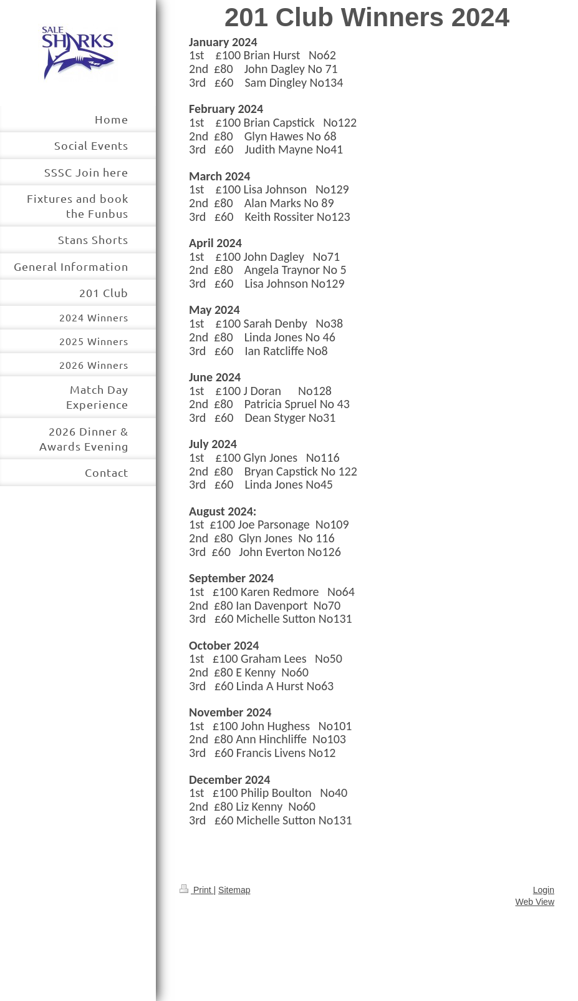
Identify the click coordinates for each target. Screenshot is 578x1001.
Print (197, 890)
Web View (534, 902)
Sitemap (234, 890)
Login (543, 890)
